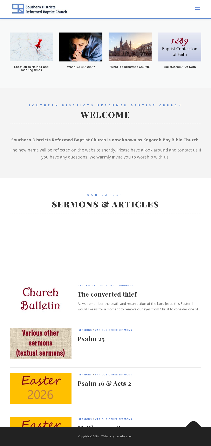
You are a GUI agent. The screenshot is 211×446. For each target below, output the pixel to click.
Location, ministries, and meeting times (31, 70)
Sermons (85, 381)
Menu (197, 8)
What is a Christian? (81, 68)
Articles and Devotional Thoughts (105, 336)
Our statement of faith (180, 68)
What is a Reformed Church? (130, 68)
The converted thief (107, 346)
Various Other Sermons (113, 381)
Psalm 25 (91, 390)
